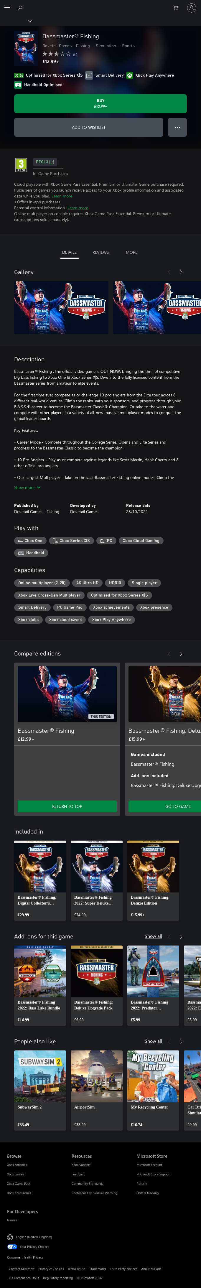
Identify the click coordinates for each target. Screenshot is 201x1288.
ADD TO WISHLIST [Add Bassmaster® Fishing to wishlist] (89, 127)
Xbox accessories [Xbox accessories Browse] (19, 1193)
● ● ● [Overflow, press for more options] (177, 127)
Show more (27, 487)
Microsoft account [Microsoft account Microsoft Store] (149, 1165)
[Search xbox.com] (21, 7)
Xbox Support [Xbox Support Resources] (81, 1165)
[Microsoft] (100, 4)
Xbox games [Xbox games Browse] (15, 1174)
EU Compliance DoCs (24, 1278)
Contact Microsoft (21, 1269)
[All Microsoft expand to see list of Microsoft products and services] (7, 8)
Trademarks (97, 1269)
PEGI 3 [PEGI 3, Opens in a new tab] (45, 162)
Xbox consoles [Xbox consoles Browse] (17, 1165)
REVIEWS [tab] (101, 252)
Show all (153, 936)
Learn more (62, 196)
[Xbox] (15, 21)
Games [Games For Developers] (12, 1220)
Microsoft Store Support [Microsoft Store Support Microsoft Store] (153, 1174)
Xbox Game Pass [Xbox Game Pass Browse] (19, 1183)
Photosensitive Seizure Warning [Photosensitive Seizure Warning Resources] (94, 1193)
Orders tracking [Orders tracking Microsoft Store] (147, 1193)
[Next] (181, 272)
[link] (40, 881)
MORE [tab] (131, 252)
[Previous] (169, 272)
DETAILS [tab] (69, 252)
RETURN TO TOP (67, 806)
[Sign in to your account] (191, 8)
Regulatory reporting (58, 1278)
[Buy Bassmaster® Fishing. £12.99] (100, 103)
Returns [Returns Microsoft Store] (142, 1183)
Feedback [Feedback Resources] (78, 1174)
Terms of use (76, 1269)
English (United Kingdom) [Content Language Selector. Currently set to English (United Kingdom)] (34, 1237)
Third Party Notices (123, 1269)
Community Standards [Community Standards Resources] (87, 1183)
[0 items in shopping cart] (177, 8)
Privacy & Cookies (51, 1269)
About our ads (151, 1269)
